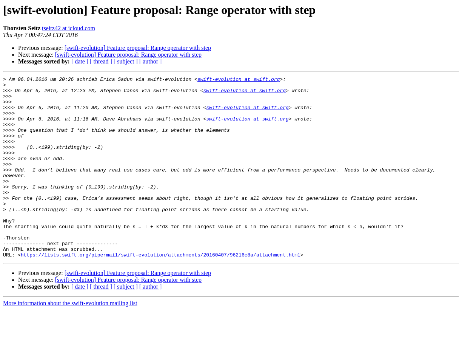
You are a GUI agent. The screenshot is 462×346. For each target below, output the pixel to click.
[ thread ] (101, 61)
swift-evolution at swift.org (238, 80)
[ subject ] (126, 61)
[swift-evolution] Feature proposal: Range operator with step (138, 48)
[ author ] (150, 61)
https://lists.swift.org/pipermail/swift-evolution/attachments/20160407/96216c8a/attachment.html (160, 290)
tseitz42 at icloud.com (68, 28)
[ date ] (79, 61)
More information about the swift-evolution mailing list (70, 339)
